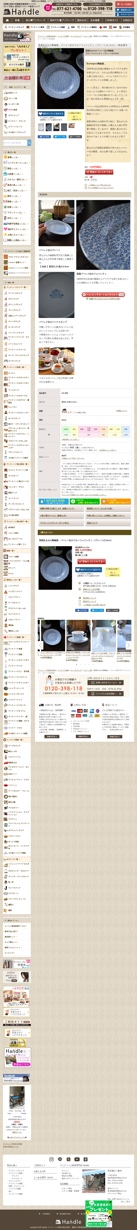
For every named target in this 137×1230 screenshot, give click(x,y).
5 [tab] (92, 664)
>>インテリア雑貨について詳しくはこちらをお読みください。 (84, 495)
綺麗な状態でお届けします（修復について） (57, 508)
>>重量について (121, 411)
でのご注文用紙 (91, 589)
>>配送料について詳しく (70, 439)
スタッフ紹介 (67, 1188)
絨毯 (115, 27)
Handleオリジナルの (18, 268)
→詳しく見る (125, 1202)
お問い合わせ (127, 20)
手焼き (18, 257)
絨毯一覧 (10, 551)
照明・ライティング (16, 1186)
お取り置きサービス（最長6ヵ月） (53, 516)
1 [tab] (76, 664)
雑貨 (105, 27)
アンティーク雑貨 (58, 27)
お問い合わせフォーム (120, 1199)
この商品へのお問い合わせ (94, 605)
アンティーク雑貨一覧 (15, 637)
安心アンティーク (35, 20)
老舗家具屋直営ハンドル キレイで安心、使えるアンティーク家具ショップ (22, 10)
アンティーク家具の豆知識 (12, 1144)
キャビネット (17, 1178)
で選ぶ (15, 180)
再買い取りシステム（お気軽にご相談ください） (106, 516)
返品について (92, 523)
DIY (10, 1191)
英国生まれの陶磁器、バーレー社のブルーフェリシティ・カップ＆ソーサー (78, 654)
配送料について (89, 598)
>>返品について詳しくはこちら (73, 458)
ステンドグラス (15, 1181)
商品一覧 (11, 283)
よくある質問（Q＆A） (44, 1177)
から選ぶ (12, 157)
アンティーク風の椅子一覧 (17, 522)
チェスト (15, 1176)
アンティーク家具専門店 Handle (74, 1165)
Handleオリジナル (18, 273)
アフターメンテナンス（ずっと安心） (55, 523)
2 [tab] (80, 664)
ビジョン (65, 1171)
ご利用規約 (46, 1214)
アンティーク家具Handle (47, 36)
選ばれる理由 (67, 1176)
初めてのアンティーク (70, 1178)
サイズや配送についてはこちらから (101, 188)
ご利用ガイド (111, 20)
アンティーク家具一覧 (15, 367)
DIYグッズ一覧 (12, 859)
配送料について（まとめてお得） (100, 508)
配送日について (89, 601)
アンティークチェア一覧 (16, 287)
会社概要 (95, 20)
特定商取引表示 (65, 1214)
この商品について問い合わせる (99, 185)
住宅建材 (126, 27)
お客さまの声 (40, 1171)
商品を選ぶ (12, 1165)
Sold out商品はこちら (10, 1146)
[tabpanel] (78, 641)
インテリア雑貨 (63, 36)
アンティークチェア (16, 27)
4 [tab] (88, 664)
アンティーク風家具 (89, 27)
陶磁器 (64, 420)
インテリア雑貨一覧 (14, 740)
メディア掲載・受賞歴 (70, 1191)
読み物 (82, 20)
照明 (73, 27)
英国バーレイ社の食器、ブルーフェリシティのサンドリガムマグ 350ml (103, 655)
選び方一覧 (12, 152)
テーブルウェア (76, 36)
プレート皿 (88, 36)
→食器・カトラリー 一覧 (17, 87)
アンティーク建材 (16, 1194)
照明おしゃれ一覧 (13, 580)
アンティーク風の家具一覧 (17, 464)
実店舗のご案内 (115, 1171)
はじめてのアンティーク (62, 20)
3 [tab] (84, 664)
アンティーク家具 (37, 27)
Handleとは (66, 1173)
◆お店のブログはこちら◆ (17, 1137)
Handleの (16, 262)
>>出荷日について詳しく (108, 450)
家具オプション (13, 921)
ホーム (7, 20)
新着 (17, 20)
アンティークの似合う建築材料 (19, 251)
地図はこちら (17, 1132)
